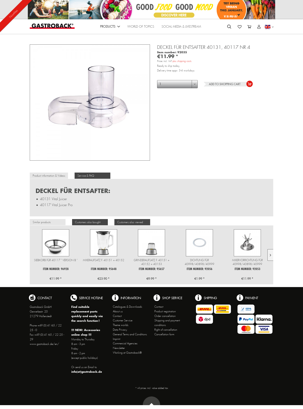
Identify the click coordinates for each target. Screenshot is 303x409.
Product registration (165, 311)
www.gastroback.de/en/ (44, 344)
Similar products (42, 222)
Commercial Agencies (125, 343)
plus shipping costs (182, 61)
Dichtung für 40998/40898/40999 (199, 262)
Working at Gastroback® (127, 352)
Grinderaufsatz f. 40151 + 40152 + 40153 (151, 262)
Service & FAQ (85, 175)
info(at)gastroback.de (86, 371)
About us (118, 311)
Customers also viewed (130, 222)
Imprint (116, 339)
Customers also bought (87, 222)
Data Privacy (120, 329)
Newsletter (119, 348)
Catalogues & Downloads (127, 306)
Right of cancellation (165, 329)
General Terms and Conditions (130, 334)
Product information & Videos (49, 175)
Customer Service (122, 320)
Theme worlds (120, 325)
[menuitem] (110, 27)
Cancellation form (164, 334)
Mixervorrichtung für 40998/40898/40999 (247, 262)
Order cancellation (165, 316)
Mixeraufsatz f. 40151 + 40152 (103, 260)
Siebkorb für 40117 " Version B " (55, 260)
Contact (117, 316)
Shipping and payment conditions (167, 323)
